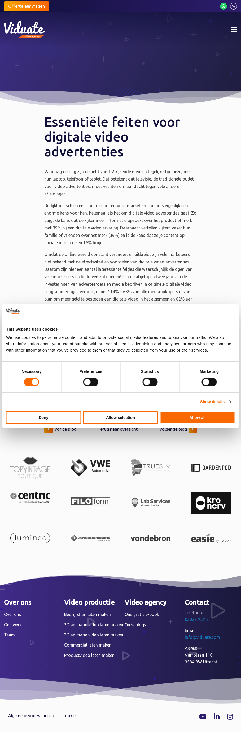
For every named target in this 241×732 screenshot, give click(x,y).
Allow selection (120, 417)
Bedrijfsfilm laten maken (87, 614)
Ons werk (13, 624)
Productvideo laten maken (89, 655)
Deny (44, 417)
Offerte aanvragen (26, 6)
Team (9, 634)
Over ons (12, 614)
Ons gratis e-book (142, 614)
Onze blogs (135, 624)
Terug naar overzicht (118, 429)
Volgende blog (178, 429)
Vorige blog (60, 429)
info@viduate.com (202, 637)
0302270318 (197, 619)
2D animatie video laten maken (93, 634)
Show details (212, 401)
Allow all (197, 417)
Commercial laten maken (88, 645)
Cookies (70, 715)
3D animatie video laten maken (93, 624)
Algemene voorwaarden (31, 715)
